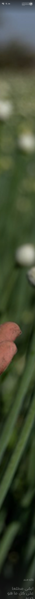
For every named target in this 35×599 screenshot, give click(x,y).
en (9, 4)
